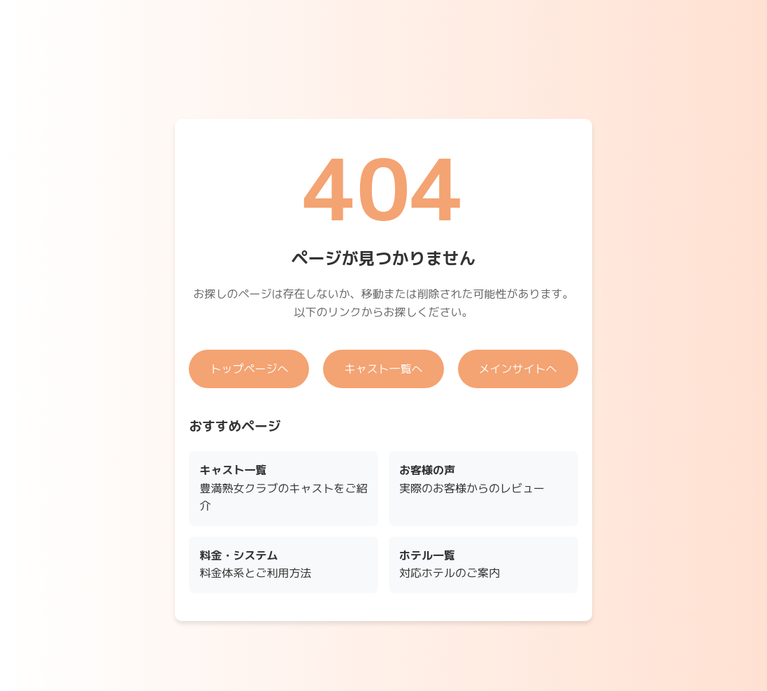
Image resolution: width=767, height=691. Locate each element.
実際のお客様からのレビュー (472, 479)
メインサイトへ (518, 368)
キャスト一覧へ (383, 368)
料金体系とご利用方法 (255, 564)
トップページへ (249, 368)
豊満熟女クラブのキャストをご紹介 (283, 487)
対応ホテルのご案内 (449, 564)
